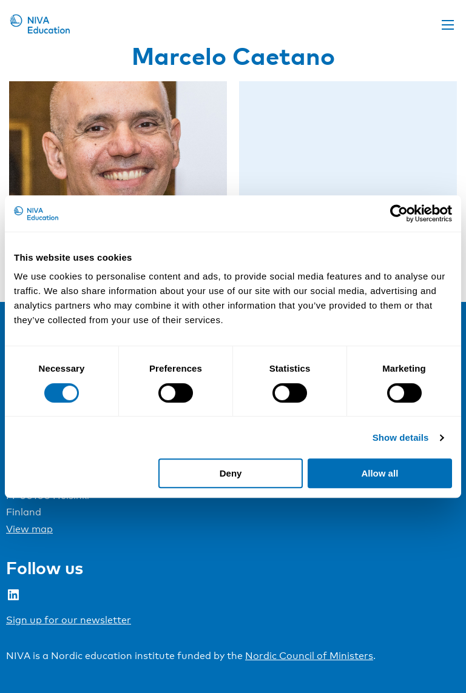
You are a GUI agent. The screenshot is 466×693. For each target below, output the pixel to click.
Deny (231, 473)
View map (29, 529)
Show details (401, 437)
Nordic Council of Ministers (309, 655)
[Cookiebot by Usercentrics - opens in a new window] (399, 213)
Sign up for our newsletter (68, 620)
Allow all (379, 473)
